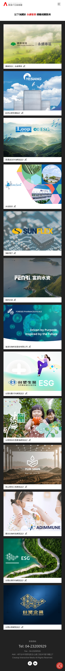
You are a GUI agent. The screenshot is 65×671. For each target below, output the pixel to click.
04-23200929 (35, 646)
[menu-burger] (59, 4)
